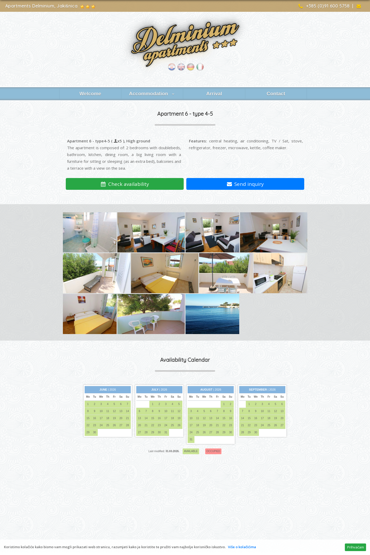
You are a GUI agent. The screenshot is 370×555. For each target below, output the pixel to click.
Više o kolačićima (242, 547)
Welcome (90, 93)
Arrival (214, 93)
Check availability (125, 184)
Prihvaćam (355, 547)
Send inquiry (245, 184)
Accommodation (152, 93)
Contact (275, 93)
